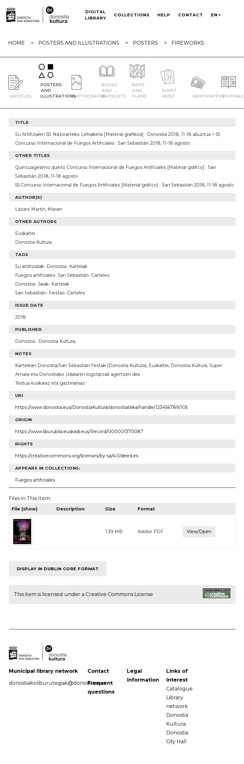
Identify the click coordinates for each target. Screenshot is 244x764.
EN (216, 14)
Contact (190, 14)
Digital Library (95, 14)
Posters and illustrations (78, 43)
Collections (132, 14)
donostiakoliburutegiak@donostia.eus (57, 683)
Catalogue (179, 689)
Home (16, 43)
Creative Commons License (119, 594)
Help (163, 14)
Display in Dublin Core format (58, 568)
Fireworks (188, 43)
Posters (145, 43)
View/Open (199, 531)
